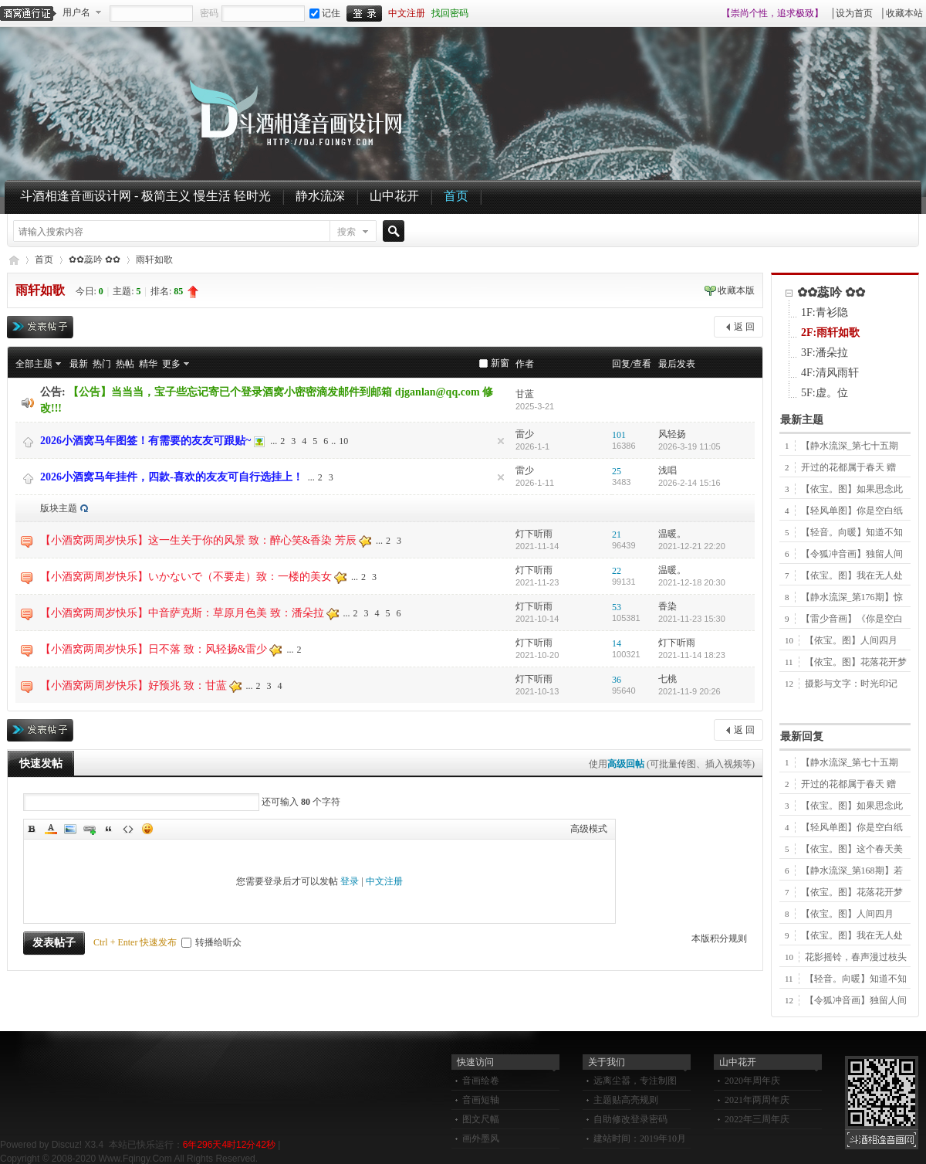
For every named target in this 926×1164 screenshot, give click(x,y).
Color (51, 829)
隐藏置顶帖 (500, 441)
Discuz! (67, 1144)
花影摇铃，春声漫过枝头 (856, 957)
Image (70, 829)
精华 (148, 363)
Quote (109, 829)
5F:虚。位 (824, 393)
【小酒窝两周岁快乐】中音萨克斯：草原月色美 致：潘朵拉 (182, 613)
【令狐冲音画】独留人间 (852, 553)
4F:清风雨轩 (830, 372)
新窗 (500, 363)
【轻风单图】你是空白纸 (852, 510)
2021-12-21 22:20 (691, 546)
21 (616, 534)
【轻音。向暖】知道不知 (852, 532)
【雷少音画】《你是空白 (852, 618)
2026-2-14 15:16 (689, 482)
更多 (171, 363)
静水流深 (320, 195)
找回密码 (449, 13)
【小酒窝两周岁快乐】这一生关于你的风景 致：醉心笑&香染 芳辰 (198, 540)
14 (616, 643)
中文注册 (406, 13)
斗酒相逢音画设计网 (13, 260)
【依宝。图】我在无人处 (852, 575)
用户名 (76, 12)
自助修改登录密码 (630, 1119)
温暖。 (672, 533)
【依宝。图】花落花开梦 (856, 662)
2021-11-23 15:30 (691, 618)
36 (616, 679)
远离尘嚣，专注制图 (635, 1080)
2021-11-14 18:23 (691, 655)
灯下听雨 (534, 533)
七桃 (667, 679)
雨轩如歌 (154, 259)
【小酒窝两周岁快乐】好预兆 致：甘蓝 (133, 685)
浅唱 (667, 470)
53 (616, 607)
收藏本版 (736, 290)
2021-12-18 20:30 (691, 582)
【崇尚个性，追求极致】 (772, 13)
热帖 (125, 363)
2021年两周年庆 (757, 1099)
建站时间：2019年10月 (639, 1138)
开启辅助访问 (714, 13)
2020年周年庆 (752, 1080)
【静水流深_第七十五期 (849, 445)
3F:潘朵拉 (824, 352)
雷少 (524, 434)
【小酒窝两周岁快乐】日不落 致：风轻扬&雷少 (153, 649)
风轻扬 (672, 434)
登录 (349, 881)
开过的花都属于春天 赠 (848, 467)
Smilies (147, 829)
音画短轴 (480, 1099)
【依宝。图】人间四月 (851, 640)
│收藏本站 (901, 13)
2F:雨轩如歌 (830, 332)
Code (128, 829)
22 (616, 570)
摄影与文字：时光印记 (851, 683)
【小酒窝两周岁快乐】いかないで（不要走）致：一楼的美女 (186, 576)
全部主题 (33, 363)
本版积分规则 (719, 938)
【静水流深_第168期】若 (852, 870)
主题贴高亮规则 (625, 1099)
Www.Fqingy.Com (135, 1158)
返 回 (744, 326)
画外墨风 (480, 1138)
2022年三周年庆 (757, 1119)
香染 (667, 606)
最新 (78, 363)
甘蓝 (524, 394)
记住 (324, 13)
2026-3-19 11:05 (689, 446)
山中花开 (394, 195)
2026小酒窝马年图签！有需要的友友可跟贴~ (145, 440)
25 (616, 471)
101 (619, 434)
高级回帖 (625, 763)
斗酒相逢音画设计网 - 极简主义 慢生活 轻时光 (145, 195)
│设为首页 (852, 13)
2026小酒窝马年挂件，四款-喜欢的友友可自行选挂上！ (171, 477)
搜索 (346, 231)
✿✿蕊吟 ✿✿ (94, 259)
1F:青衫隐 (824, 312)
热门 (102, 363)
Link (89, 829)
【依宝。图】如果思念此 (852, 489)
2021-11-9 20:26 (689, 691)
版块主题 (58, 508)
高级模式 (588, 828)
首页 (456, 195)
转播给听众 (211, 942)
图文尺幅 (480, 1119)
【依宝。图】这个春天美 (852, 848)
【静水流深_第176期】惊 (852, 597)
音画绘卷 (480, 1080)
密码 (209, 13)
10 (343, 441)
